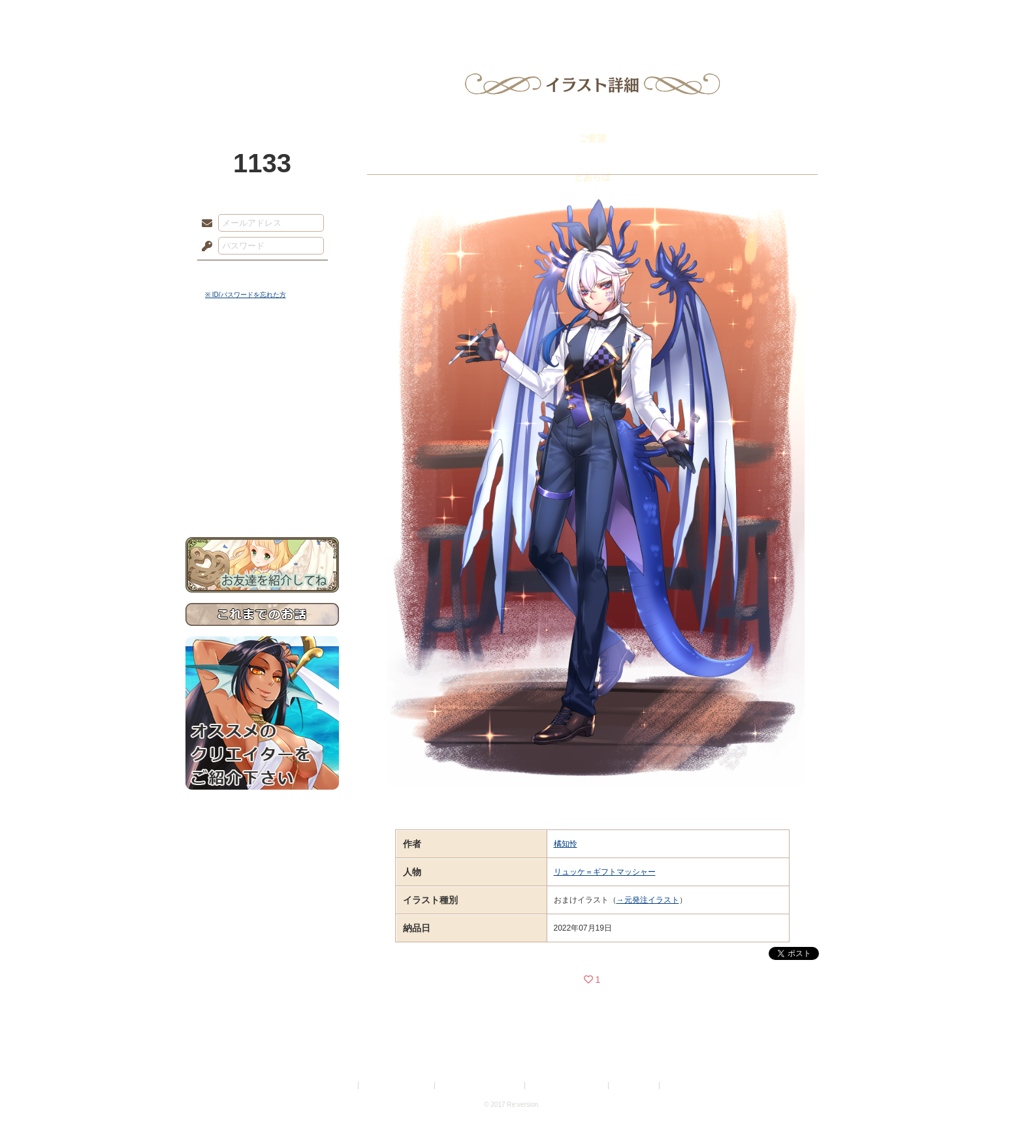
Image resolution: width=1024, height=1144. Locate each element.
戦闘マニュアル (262, 454)
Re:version (681, 1085)
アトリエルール (262, 437)
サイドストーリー (262, 378)
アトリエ (512, 16)
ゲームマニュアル (262, 401)
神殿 (326, 16)
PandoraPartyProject (262, 71)
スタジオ (604, 16)
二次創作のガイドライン (567, 1085)
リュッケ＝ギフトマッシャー (605, 871)
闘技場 (791, 16)
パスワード (203, 246)
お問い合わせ (262, 496)
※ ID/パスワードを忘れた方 (245, 294)
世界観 (262, 356)
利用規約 (340, 1085)
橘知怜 (565, 843)
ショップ (697, 16)
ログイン (231, 273)
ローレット (419, 16)
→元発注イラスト (647, 899)
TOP (232, 16)
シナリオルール (262, 421)
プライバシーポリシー (397, 1085)
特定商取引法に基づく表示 (480, 1085)
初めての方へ (262, 473)
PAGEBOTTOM (991, 1108)
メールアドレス (203, 224)
